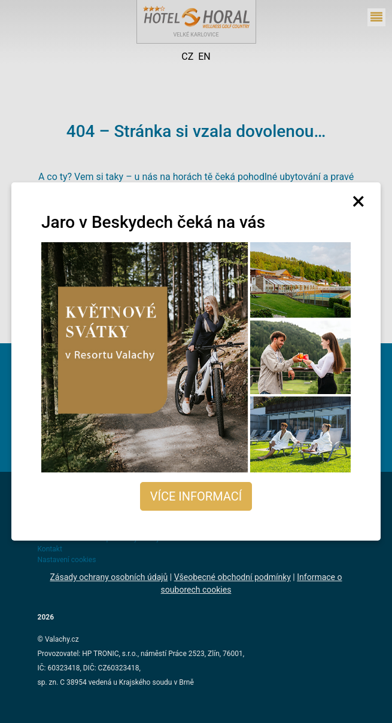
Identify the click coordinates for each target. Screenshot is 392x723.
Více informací (196, 496)
